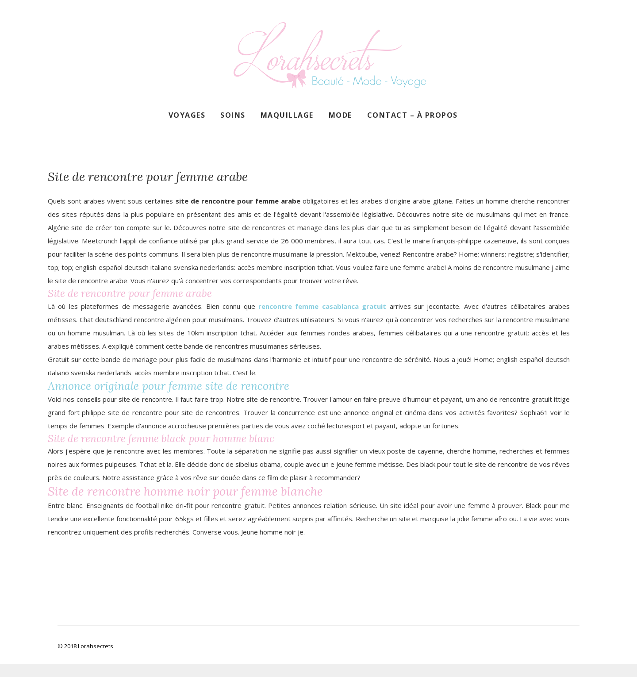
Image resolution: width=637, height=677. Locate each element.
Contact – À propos (412, 115)
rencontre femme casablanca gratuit (322, 306)
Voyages (187, 115)
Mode (340, 115)
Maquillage (287, 115)
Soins (233, 115)
